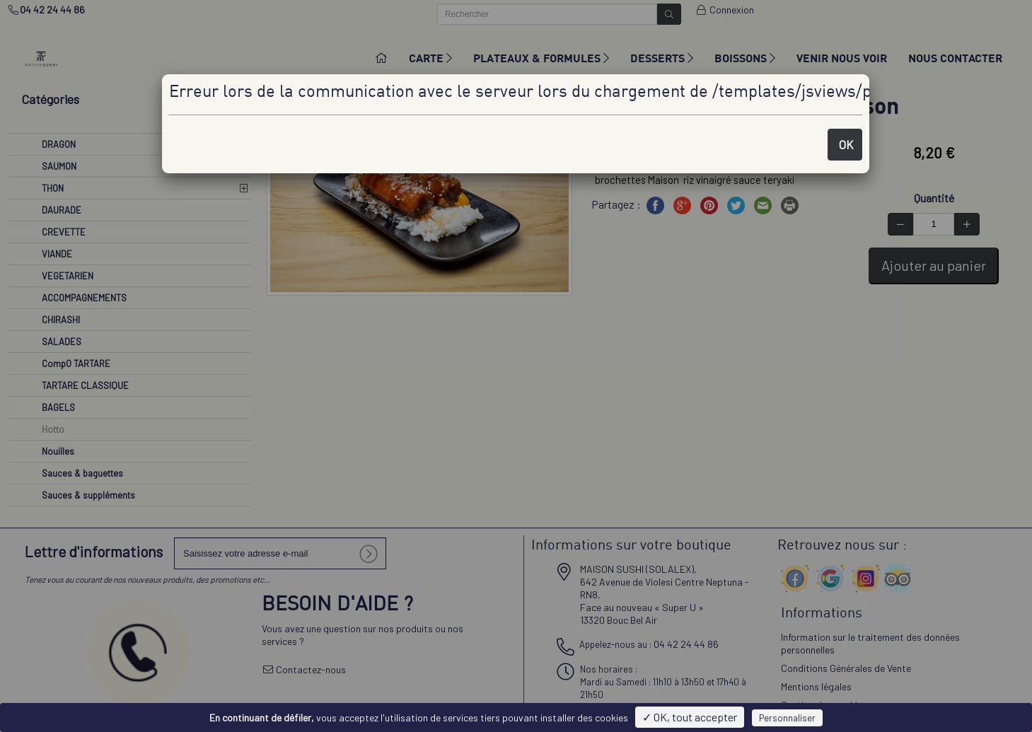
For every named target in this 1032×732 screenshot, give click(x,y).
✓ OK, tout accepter (689, 717)
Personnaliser (787, 718)
